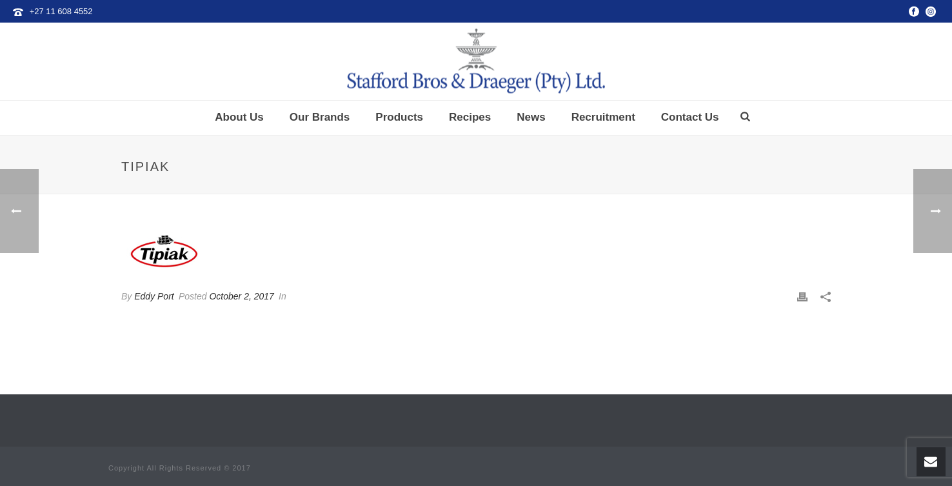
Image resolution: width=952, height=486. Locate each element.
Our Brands (320, 117)
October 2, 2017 (241, 296)
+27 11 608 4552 (61, 11)
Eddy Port (154, 296)
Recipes (470, 117)
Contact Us (690, 117)
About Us (239, 117)
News (531, 117)
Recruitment (603, 117)
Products (399, 117)
